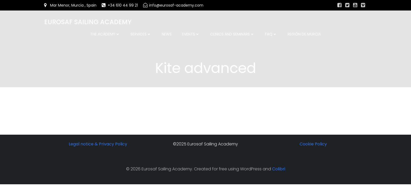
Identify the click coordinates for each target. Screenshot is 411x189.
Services (141, 34)
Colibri (278, 169)
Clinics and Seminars (232, 34)
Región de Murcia (304, 34)
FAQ (271, 34)
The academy (105, 34)
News (167, 34)
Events (191, 34)
